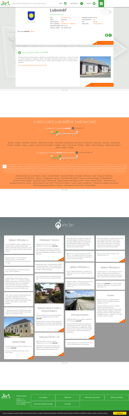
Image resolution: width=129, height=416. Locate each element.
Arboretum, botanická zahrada (99, 166)
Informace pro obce (92, 397)
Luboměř (58, 10)
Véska (64, 147)
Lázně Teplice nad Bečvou (82, 183)
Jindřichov (88, 143)
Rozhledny (115, 166)
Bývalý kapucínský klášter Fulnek (71, 180)
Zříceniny (14, 171)
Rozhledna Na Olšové (69, 178)
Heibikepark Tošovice (51, 178)
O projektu (43, 397)
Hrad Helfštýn (90, 185)
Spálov (87, 145)
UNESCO (39, 166)
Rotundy (41, 171)
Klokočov (106, 143)
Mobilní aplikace (117, 397)
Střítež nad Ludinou (113, 145)
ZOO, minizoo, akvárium (16, 166)
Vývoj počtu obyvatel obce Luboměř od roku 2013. (32, 65)
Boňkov (11, 143)
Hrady (124, 166)
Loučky (31, 145)
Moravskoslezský (66, 17)
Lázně (57, 171)
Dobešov (25, 143)
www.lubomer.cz (98, 23)
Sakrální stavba (120, 171)
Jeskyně (49, 171)
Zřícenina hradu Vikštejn (22, 180)
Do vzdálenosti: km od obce (58, 128)
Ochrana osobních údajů (43, 404)
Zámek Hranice (109, 180)
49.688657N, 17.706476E (68, 23)
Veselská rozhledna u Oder (85, 176)
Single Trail (86, 171)
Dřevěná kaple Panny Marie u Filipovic (48, 185)
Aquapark (30, 166)
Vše (4, 166)
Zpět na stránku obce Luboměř (103, 85)
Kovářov (10, 145)
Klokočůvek (115, 143)
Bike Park (77, 171)
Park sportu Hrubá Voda (74, 185)
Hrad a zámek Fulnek (93, 180)
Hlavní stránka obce (107, 43)
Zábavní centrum (107, 171)
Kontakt (68, 404)
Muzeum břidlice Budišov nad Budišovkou (96, 178)
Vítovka (71, 147)
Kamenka (97, 143)
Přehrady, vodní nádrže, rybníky (77, 166)
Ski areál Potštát (67, 176)
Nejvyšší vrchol (66, 171)
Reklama (67, 397)
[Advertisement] (64, 104)
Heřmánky (59, 143)
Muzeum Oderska (105, 176)
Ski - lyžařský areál (50, 166)
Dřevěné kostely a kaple (27, 171)
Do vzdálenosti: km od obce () (55, 152)
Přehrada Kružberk (62, 183)
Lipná (25, 145)
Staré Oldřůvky (98, 145)
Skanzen (61, 166)
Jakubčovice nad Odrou (74, 143)
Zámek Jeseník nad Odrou (43, 183)
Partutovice (72, 145)
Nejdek (58, 145)
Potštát (81, 145)
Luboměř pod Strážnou (44, 145)
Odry (62, 21)
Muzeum (95, 171)
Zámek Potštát (53, 176)
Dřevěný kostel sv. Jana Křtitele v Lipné (31, 176)
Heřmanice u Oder (46, 143)
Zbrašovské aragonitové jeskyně (105, 183)
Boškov (18, 143)
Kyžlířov (18, 145)
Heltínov (32, 31)
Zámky (6, 171)
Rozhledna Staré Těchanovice (44, 180)
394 (94, 19)
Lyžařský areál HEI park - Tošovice (29, 178)
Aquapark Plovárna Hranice (20, 183)
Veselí (58, 147)
